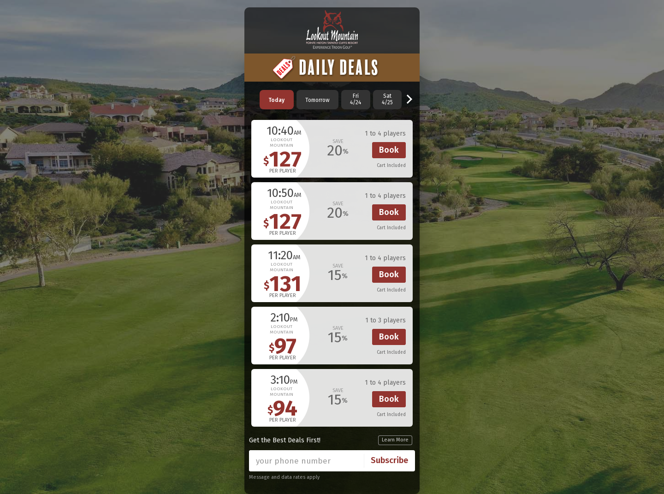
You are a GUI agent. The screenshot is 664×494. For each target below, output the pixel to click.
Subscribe (389, 460)
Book (389, 150)
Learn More (395, 440)
